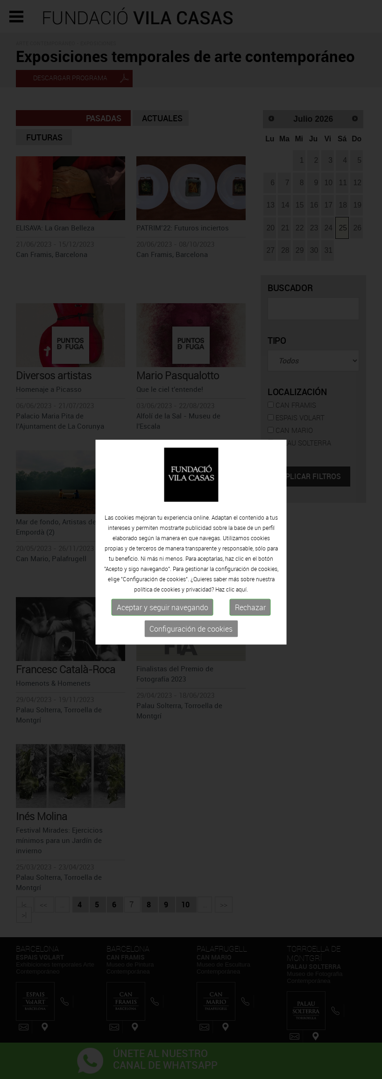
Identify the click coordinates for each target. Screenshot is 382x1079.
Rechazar (250, 609)
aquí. (242, 590)
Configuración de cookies (191, 630)
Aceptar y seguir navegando (162, 609)
